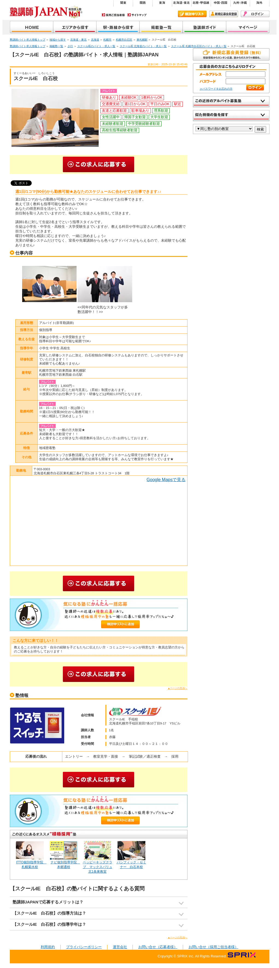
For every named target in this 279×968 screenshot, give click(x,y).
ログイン (255, 14)
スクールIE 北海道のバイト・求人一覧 (143, 46)
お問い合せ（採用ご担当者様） (213, 947)
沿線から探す (118, 27)
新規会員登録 (223, 14)
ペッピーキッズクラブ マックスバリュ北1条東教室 (97, 866)
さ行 (70, 46)
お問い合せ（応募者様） (157, 947)
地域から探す (74, 27)
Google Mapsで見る (166, 479)
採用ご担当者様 (113, 14)
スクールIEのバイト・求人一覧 (96, 46)
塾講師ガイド (204, 27)
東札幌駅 (142, 39)
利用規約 (48, 947)
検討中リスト (192, 14)
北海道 (95, 39)
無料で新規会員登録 (231, 54)
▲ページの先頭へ (177, 688)
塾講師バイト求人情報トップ (27, 39)
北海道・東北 (78, 39)
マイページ (247, 27)
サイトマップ (137, 14)
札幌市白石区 (124, 39)
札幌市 (107, 39)
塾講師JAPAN (31, 27)
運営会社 (120, 947)
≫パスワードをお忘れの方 (216, 88)
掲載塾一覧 (161, 27)
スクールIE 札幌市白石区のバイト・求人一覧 (199, 46)
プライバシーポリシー (84, 947)
